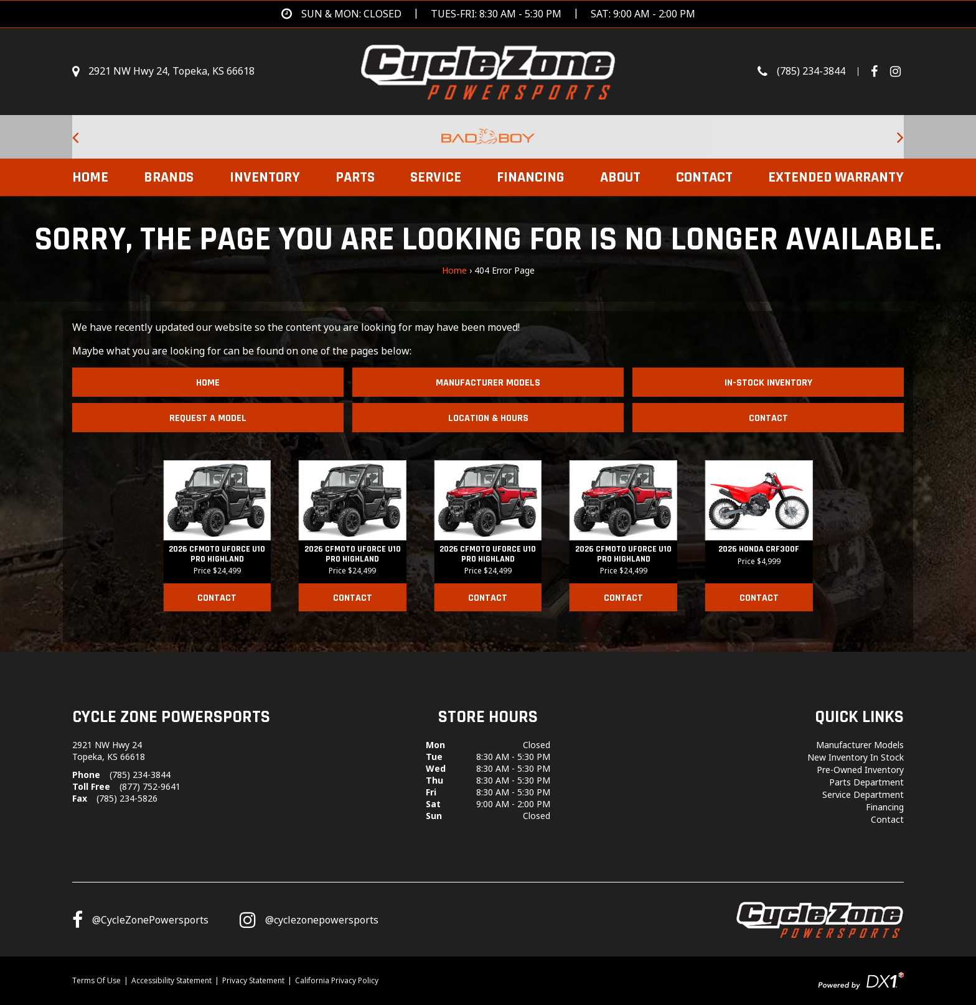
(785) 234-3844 (140, 774)
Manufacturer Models (488, 382)
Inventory (265, 177)
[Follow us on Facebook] (879, 71)
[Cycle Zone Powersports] (488, 70)
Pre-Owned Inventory (860, 770)
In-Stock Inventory (768, 382)
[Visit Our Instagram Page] (895, 71)
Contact (704, 177)
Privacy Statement (253, 980)
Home (90, 177)
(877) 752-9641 (150, 786)
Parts (355, 177)
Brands (169, 177)
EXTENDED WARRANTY (836, 177)
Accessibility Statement (171, 980)
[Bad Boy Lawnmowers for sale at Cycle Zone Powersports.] (488, 137)
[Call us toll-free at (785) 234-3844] (814, 71)
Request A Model (207, 418)
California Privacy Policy (336, 980)
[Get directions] (488, 14)
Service (435, 177)
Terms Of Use (96, 980)
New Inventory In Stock (855, 757)
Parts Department (866, 782)
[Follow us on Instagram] (309, 919)
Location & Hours (488, 418)
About (620, 177)
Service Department (863, 794)
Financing (530, 177)
